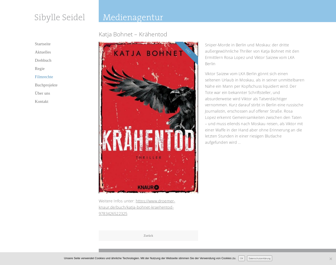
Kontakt (41, 101)
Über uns (42, 93)
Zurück (148, 235)
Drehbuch (43, 60)
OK (241, 258)
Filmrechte (44, 76)
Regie (40, 68)
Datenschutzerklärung (259, 258)
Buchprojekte (46, 85)
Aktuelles (43, 52)
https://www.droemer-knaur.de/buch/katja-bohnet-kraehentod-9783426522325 (137, 207)
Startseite (43, 44)
